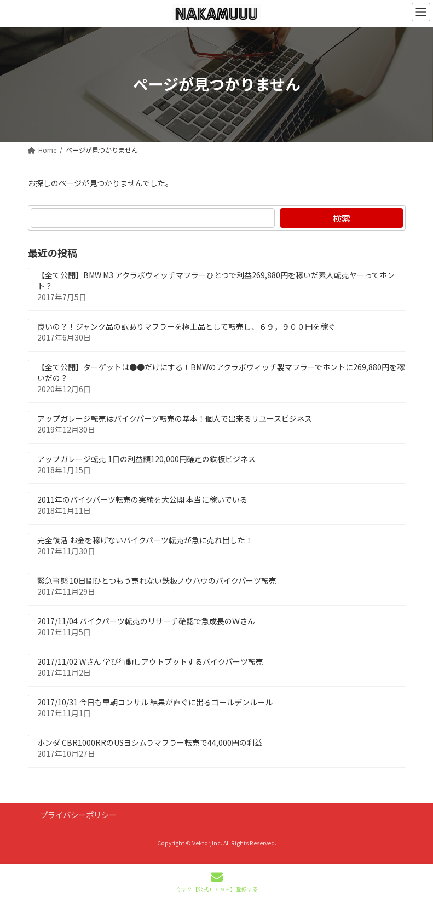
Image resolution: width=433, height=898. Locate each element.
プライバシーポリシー (78, 814)
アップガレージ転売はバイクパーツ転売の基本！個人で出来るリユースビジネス (174, 418)
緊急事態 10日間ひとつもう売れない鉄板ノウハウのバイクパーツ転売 (156, 580)
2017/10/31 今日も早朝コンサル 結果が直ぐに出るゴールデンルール (155, 701)
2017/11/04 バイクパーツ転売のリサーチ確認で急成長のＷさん (146, 620)
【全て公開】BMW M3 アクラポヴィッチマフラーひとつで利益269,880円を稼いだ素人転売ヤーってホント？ (216, 280)
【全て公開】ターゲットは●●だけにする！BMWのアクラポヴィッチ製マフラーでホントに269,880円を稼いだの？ (221, 372)
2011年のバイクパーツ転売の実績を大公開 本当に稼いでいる (142, 499)
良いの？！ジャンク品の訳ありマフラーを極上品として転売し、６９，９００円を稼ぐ (186, 326)
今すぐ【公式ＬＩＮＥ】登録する (217, 882)
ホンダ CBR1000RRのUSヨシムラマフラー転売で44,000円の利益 (149, 742)
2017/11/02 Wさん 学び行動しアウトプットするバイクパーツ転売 (150, 661)
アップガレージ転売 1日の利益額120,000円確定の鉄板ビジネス (146, 458)
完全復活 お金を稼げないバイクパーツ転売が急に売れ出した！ (145, 539)
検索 (341, 218)
